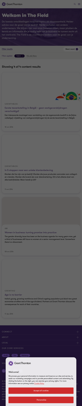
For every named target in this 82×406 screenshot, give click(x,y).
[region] (41, 381)
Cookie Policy (39, 383)
